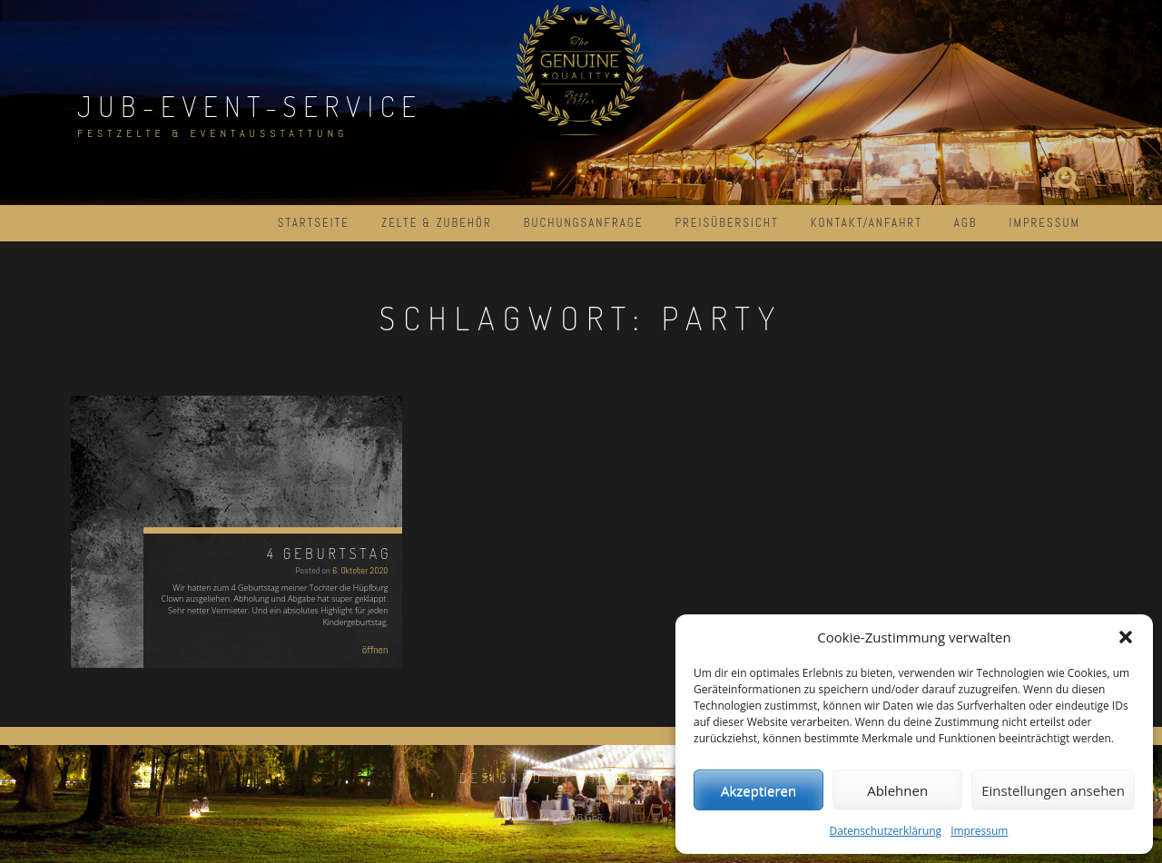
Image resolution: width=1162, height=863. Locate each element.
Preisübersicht (726, 222)
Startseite (314, 222)
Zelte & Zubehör (436, 222)
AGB (966, 222)
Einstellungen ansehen (1053, 790)
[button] (1126, 637)
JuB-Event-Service (250, 105)
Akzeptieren (758, 790)
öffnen (375, 649)
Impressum (979, 830)
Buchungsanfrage (584, 222)
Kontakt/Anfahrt (866, 222)
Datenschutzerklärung (886, 830)
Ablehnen (897, 790)
